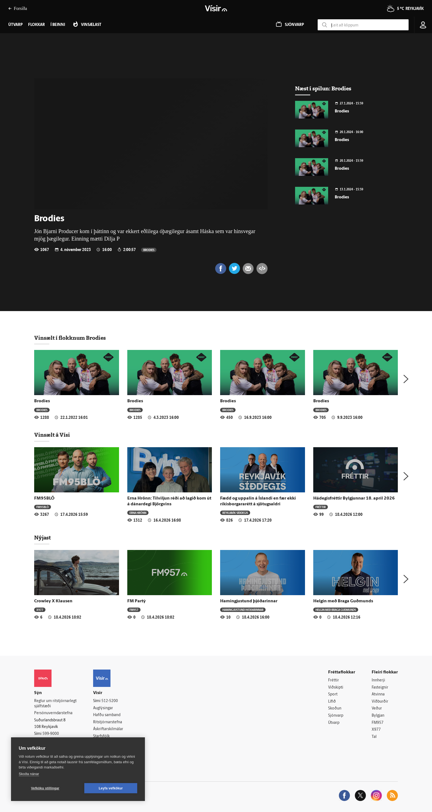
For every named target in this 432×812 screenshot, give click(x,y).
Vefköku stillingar (45, 788)
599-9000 (50, 734)
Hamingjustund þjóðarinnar (248, 601)
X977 (39, 609)
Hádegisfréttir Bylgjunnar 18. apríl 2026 (354, 498)
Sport (332, 694)
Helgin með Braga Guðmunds (343, 601)
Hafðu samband (106, 715)
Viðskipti (335, 688)
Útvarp (333, 723)
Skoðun (334, 708)
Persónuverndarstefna (53, 713)
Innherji (378, 680)
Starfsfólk (101, 736)
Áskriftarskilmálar (108, 729)
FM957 (133, 609)
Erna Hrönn (137, 512)
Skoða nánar (29, 774)
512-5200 (109, 701)
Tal (374, 737)
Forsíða (17, 8)
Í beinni (57, 25)
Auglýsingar (103, 708)
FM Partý (136, 601)
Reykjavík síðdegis (235, 512)
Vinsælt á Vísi (52, 435)
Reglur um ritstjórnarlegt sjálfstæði (55, 703)
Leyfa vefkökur (111, 788)
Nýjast (42, 537)
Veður (377, 708)
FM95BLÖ (44, 498)
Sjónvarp (335, 716)
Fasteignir (380, 688)
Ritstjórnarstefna (107, 722)
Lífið (332, 702)
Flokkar (36, 25)
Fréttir (320, 507)
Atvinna (378, 694)
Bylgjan (378, 716)
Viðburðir (380, 702)
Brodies (148, 249)
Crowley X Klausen (53, 601)
